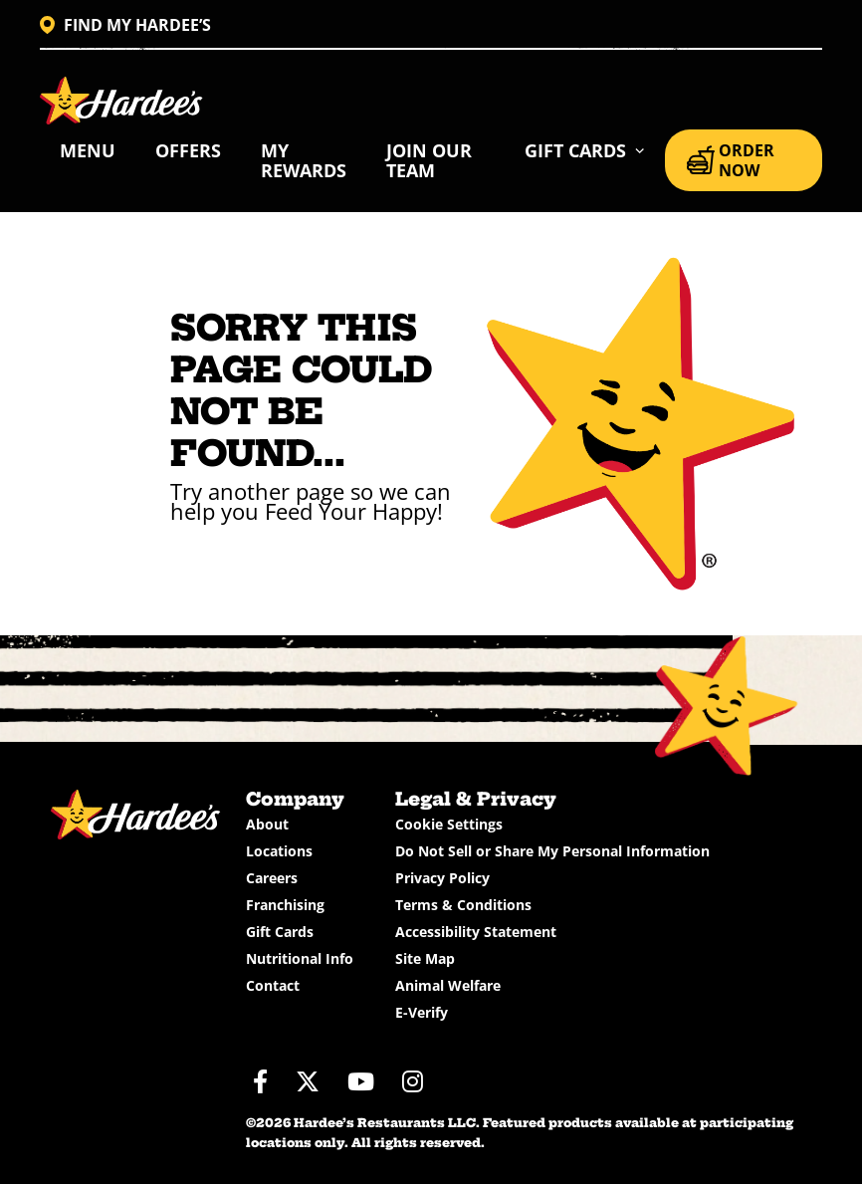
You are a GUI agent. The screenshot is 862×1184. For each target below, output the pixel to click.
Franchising (285, 904)
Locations (279, 850)
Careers (272, 877)
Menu (87, 150)
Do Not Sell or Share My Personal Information (552, 850)
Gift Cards (280, 931)
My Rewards (303, 160)
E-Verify (421, 1012)
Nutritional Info (299, 958)
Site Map (425, 958)
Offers (188, 150)
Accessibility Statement (475, 931)
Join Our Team (429, 160)
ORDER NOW (730, 160)
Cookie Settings (449, 824)
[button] (585, 150)
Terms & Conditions (463, 904)
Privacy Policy (442, 877)
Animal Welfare (448, 985)
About (267, 824)
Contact (273, 985)
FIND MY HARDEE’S (125, 25)
